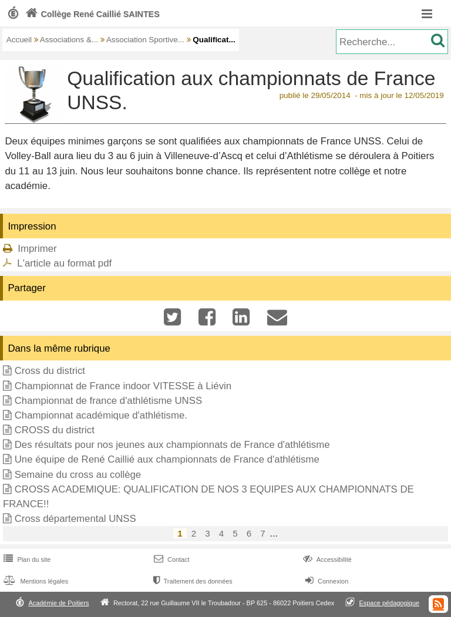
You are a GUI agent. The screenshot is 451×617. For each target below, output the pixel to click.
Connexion (325, 581)
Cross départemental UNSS (75, 518)
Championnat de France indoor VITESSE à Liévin (123, 386)
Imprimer (37, 248)
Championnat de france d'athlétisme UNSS (108, 400)
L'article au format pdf (64, 263)
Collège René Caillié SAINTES (91, 14)
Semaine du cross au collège (78, 474)
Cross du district (50, 370)
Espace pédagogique (389, 602)
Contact (171, 559)
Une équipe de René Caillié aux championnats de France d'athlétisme (167, 459)
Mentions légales (34, 581)
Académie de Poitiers (58, 602)
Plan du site (26, 559)
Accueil (19, 39)
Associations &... (69, 39)
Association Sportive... (145, 39)
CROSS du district (55, 430)
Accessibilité (326, 559)
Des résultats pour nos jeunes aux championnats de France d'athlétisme (172, 444)
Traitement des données (192, 581)
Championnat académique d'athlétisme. (101, 415)
